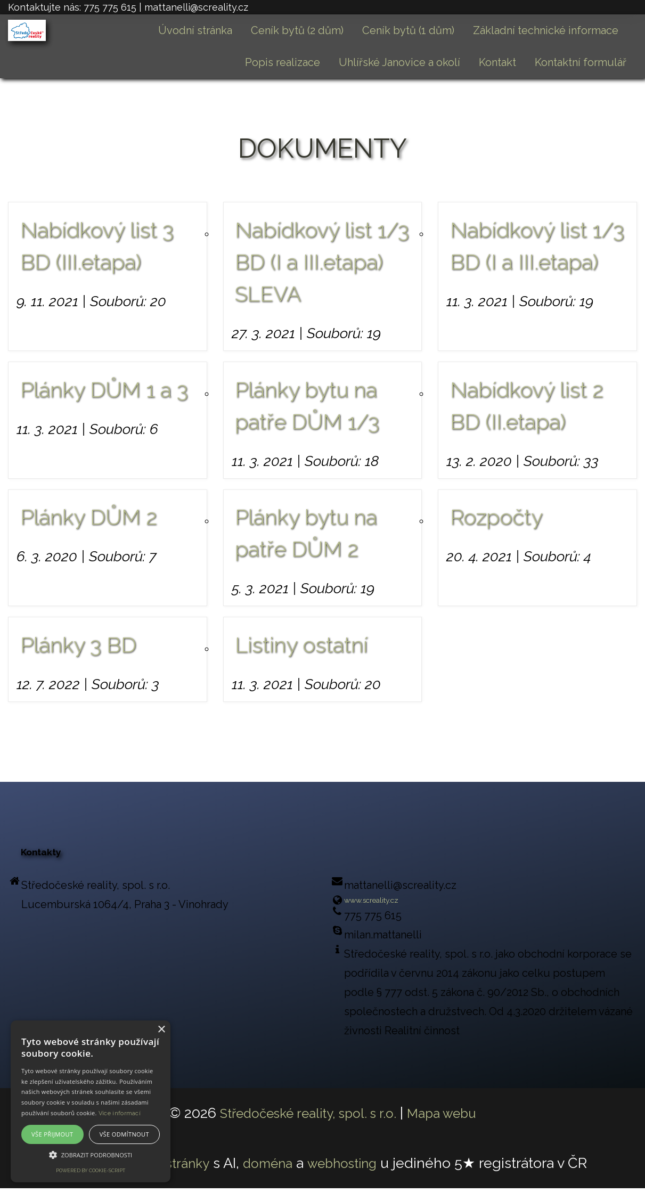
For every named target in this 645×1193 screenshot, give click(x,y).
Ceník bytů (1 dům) (408, 30)
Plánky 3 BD (78, 644)
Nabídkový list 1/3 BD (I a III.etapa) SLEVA (322, 261)
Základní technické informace (545, 30)
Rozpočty (496, 516)
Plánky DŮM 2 (88, 516)
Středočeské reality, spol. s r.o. (304, 1117)
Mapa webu (452, 1117)
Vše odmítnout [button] (124, 1134)
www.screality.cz (385, 902)
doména (270, 1167)
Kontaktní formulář (580, 62)
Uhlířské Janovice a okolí (399, 62)
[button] (90, 1154)
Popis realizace (282, 62)
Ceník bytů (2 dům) (297, 30)
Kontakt (497, 62)
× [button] (161, 1030)
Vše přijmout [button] (52, 1134)
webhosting (352, 1167)
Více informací (120, 1113)
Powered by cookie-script (90, 1170)
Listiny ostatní (301, 644)
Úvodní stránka (195, 30)
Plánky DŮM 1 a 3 (104, 389)
